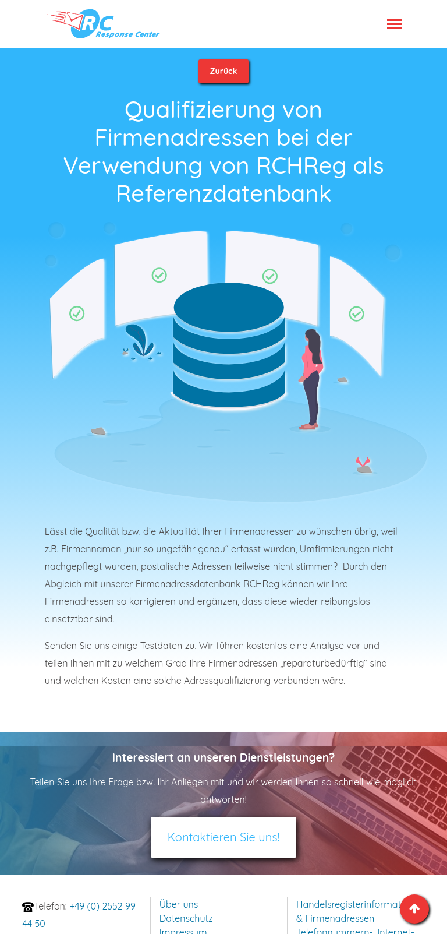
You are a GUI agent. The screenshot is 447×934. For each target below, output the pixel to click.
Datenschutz (186, 918)
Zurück (223, 71)
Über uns (178, 904)
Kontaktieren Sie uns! (224, 837)
